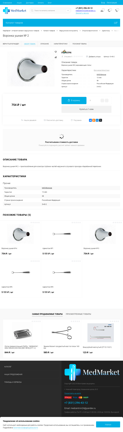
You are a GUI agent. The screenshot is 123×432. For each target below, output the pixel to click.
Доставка (30, 3)
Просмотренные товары (78, 314)
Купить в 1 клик (87, 109)
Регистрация (112, 2)
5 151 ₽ (61, 255)
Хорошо (108, 424)
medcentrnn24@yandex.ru (85, 11)
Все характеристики (101, 70)
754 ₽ (20, 255)
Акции (19, 3)
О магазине (7, 3)
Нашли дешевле (28, 120)
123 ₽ (88, 352)
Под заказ (76, 120)
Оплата (41, 3)
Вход (103, 2)
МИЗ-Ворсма (101, 74)
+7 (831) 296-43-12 (84, 8)
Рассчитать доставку (53, 120)
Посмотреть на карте (72, 393)
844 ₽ (9, 352)
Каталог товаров (61, 23)
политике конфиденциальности (25, 428)
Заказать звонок (82, 13)
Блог (50, 3)
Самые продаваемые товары (47, 314)
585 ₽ (48, 352)
